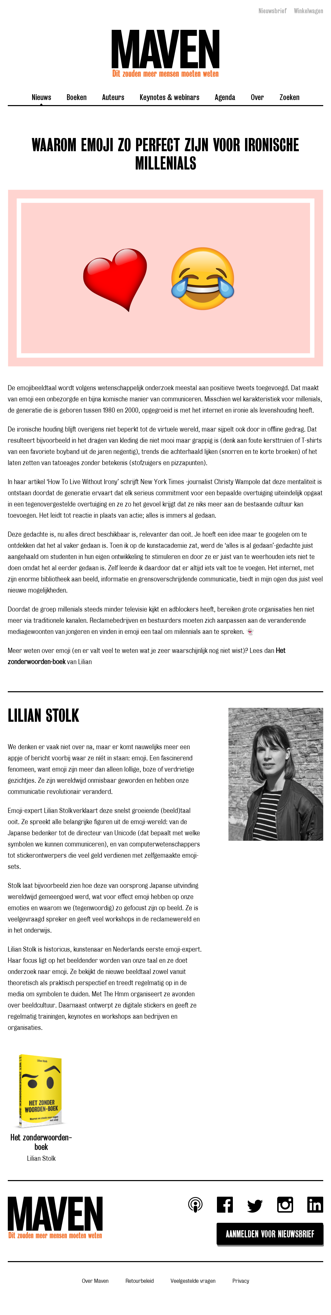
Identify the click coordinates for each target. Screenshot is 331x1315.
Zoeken (290, 97)
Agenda (225, 97)
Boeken (77, 97)
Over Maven (95, 1280)
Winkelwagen (308, 11)
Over (257, 97)
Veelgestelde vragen (193, 1280)
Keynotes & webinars (169, 97)
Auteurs (113, 97)
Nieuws (41, 97)
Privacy (241, 1280)
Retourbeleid (140, 1280)
